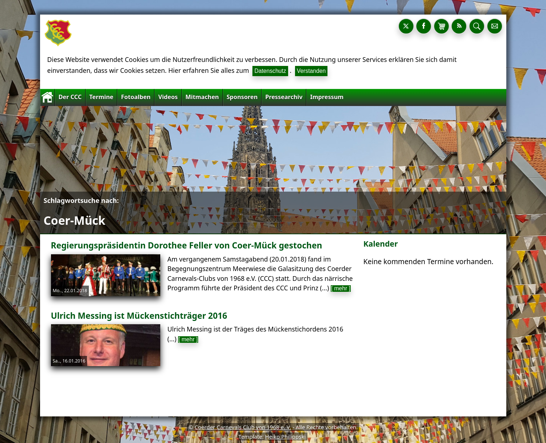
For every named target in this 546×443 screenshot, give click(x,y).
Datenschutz (270, 71)
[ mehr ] (340, 288)
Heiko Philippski (285, 436)
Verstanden (311, 71)
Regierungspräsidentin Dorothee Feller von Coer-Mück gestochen (186, 245)
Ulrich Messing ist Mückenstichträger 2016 (139, 315)
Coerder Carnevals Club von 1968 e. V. (243, 427)
